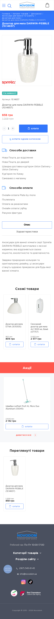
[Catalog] (3, 6)
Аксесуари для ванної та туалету (18, 16)
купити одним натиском (25, 139)
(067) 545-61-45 (27, 568)
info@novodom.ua (27, 574)
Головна (6, 14)
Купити (33, 128)
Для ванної (36, 14)
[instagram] (23, 581)
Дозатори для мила (11, 18)
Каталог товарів (20, 14)
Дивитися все (24, 435)
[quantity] (8, 128)
